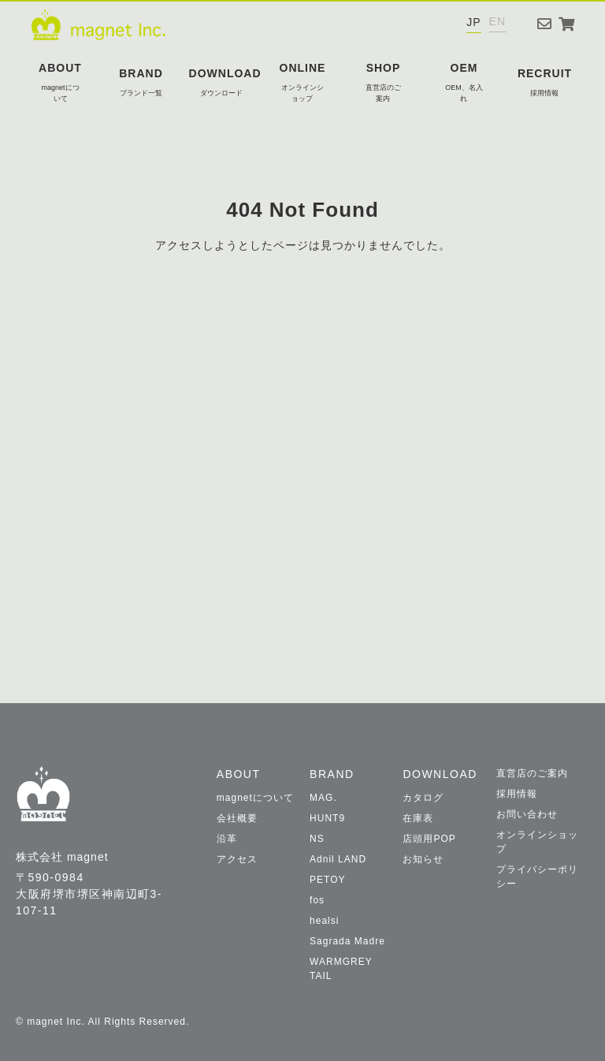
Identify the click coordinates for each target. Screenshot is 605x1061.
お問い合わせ (527, 814)
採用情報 (516, 793)
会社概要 (237, 818)
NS (317, 838)
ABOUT (60, 82)
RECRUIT (545, 83)
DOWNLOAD (225, 83)
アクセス (237, 859)
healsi (324, 920)
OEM (464, 82)
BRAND (141, 83)
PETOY (327, 879)
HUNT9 (327, 818)
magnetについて (255, 797)
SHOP (383, 82)
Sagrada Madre (347, 941)
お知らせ (423, 859)
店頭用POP (429, 838)
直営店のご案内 (532, 773)
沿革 (227, 838)
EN (497, 21)
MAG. (323, 797)
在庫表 (418, 818)
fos (317, 900)
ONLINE (303, 82)
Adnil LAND (338, 859)
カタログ (423, 797)
